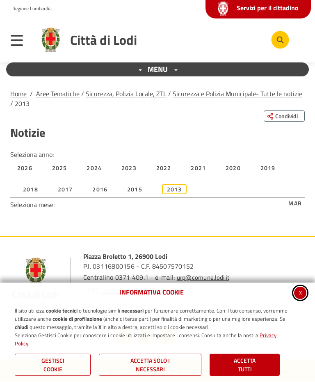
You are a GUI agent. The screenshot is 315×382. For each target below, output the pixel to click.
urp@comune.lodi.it (203, 277)
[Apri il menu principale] (21, 42)
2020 (233, 167)
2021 (198, 167)
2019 (268, 167)
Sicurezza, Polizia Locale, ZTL (126, 94)
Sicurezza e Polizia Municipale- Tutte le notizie (237, 94)
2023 (129, 167)
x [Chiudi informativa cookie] (300, 292)
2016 (99, 189)
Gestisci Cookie (52, 364)
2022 (163, 167)
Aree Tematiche (58, 94)
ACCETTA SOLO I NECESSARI (150, 364)
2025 (59, 167)
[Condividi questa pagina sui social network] (284, 116)
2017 (65, 189)
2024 (94, 167)
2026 (24, 167)
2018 (30, 189)
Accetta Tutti (245, 364)
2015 (134, 189)
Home (18, 94)
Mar (295, 203)
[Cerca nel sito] (280, 40)
